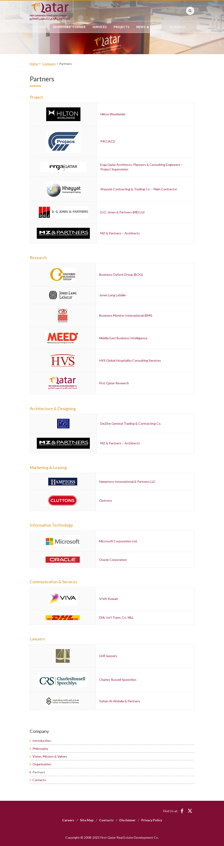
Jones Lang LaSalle (112, 295)
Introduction (41, 741)
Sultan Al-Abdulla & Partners (119, 701)
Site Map (86, 820)
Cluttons (105, 500)
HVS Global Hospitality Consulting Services (130, 360)
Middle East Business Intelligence (123, 338)
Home (34, 64)
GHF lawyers (108, 656)
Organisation (41, 764)
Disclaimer (127, 820)
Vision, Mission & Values (49, 756)
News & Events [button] (149, 27)
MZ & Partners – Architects (120, 233)
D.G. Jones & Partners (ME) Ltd (122, 212)
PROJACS (107, 141)
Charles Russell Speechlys (117, 680)
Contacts (39, 780)
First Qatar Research (114, 383)
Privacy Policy (151, 820)
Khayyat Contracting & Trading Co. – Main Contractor (138, 189)
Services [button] (99, 27)
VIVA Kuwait (108, 599)
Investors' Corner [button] (69, 27)
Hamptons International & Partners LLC (127, 481)
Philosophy (40, 749)
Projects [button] (121, 27)
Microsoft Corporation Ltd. (118, 541)
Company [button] (38, 27)
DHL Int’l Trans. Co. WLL (116, 617)
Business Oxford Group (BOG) (121, 274)
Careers (68, 820)
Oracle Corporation (113, 560)
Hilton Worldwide (112, 114)
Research (177, 27)
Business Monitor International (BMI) (125, 315)
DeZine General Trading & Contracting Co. (130, 423)
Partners (38, 772)
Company (49, 64)
